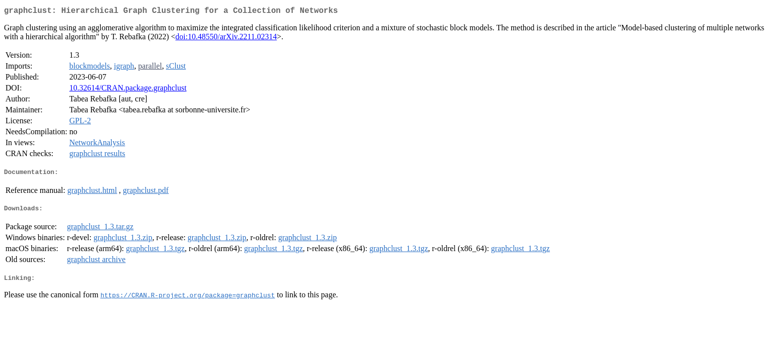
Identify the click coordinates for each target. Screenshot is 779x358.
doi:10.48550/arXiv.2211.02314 (226, 38)
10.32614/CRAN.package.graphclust (127, 90)
